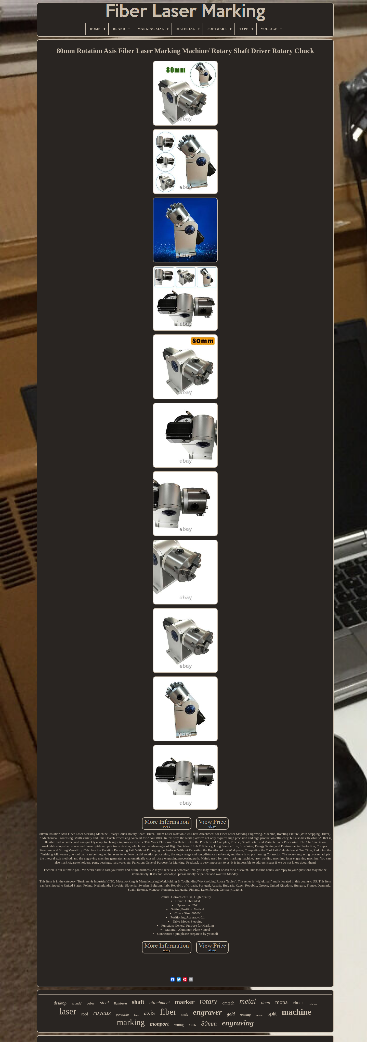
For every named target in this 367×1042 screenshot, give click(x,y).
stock (184, 1014)
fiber (168, 1011)
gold (231, 1014)
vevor (259, 1015)
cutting (179, 1025)
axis (149, 1012)
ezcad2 (77, 1003)
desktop (60, 1003)
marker (184, 1002)
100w (192, 1025)
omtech (228, 1003)
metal (248, 1001)
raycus (102, 1012)
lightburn (120, 1003)
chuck (298, 1002)
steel (104, 1002)
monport (159, 1024)
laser (67, 1011)
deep (265, 1002)
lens (136, 1015)
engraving (238, 1023)
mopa (281, 1002)
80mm (209, 1023)
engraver (207, 1012)
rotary (208, 1001)
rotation (313, 1004)
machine (296, 1011)
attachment (159, 1002)
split (272, 1013)
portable (122, 1014)
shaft (138, 1002)
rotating (245, 1014)
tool (84, 1014)
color (91, 1003)
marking (131, 1022)
